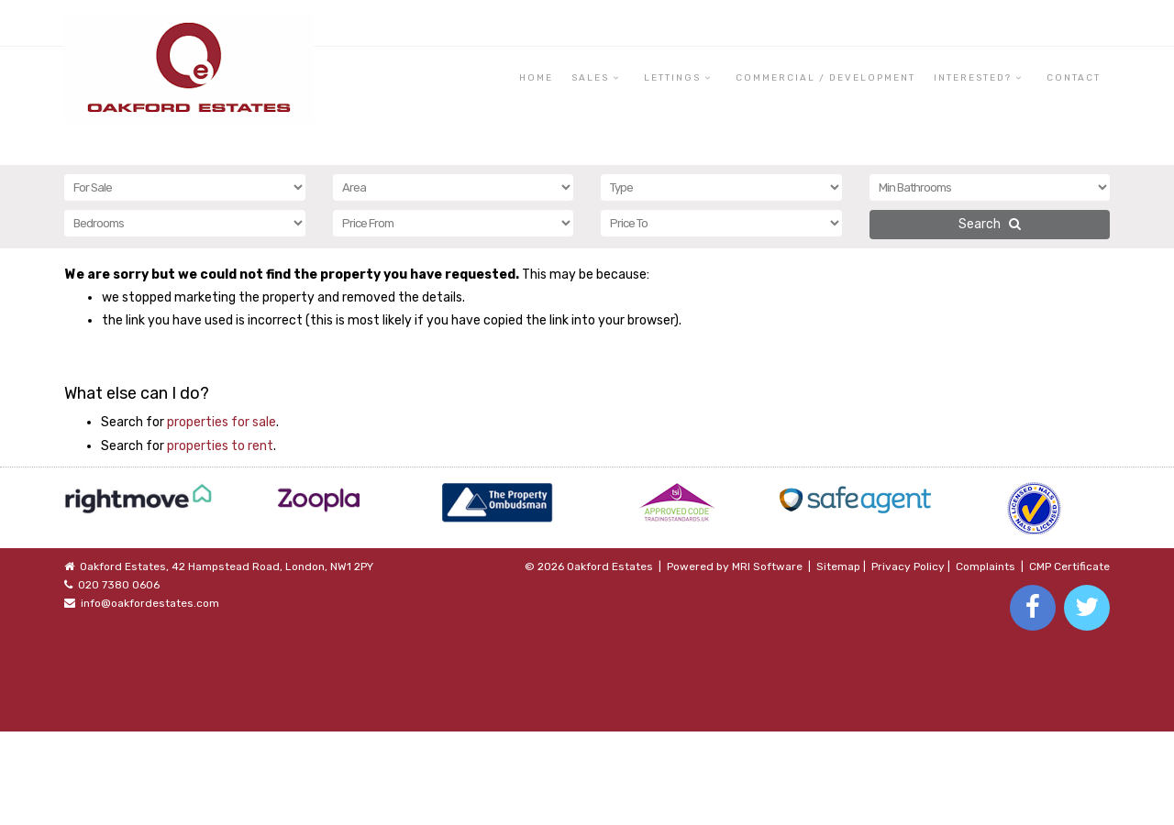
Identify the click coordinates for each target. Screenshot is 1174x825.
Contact (1074, 77)
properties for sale (221, 422)
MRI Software (767, 566)
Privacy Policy (908, 566)
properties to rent (220, 446)
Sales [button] (590, 77)
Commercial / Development (825, 77)
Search (989, 224)
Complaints (985, 566)
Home (536, 77)
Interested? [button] (973, 77)
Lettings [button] (672, 77)
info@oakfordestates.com (150, 603)
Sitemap (838, 566)
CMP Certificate (1069, 566)
